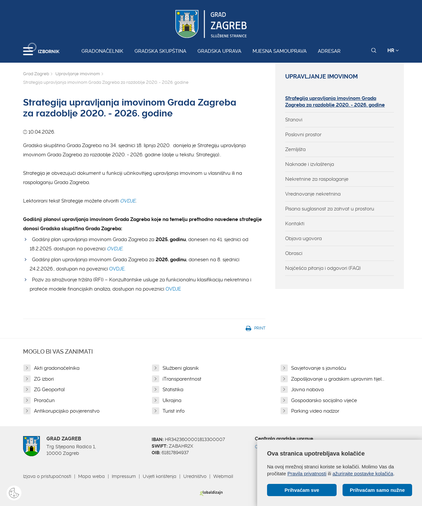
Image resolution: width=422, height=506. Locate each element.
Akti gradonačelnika (56, 368)
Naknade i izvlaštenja (309, 164)
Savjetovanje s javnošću (318, 368)
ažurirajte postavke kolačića (362, 473)
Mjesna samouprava (280, 51)
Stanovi (293, 120)
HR (393, 50)
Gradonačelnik (102, 51)
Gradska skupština (160, 51)
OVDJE (128, 201)
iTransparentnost (182, 379)
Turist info (174, 411)
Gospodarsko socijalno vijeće (324, 400)
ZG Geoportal (49, 390)
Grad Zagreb (36, 73)
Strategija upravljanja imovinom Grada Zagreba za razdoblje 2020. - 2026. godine (335, 101)
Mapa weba (91, 476)
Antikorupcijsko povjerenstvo (67, 411)
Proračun (44, 400)
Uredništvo (194, 476)
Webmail (223, 476)
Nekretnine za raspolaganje (316, 179)
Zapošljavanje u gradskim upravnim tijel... (337, 379)
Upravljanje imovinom (77, 73)
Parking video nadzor (315, 411)
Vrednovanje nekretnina (313, 194)
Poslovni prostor (303, 135)
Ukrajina (172, 400)
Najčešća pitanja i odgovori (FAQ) (323, 268)
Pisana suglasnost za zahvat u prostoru (329, 209)
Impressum (124, 476)
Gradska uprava (219, 51)
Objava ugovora (303, 238)
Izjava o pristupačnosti (47, 476)
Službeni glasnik (181, 368)
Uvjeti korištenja (159, 476)
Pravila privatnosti (306, 473)
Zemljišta (295, 149)
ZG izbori (44, 379)
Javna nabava (307, 390)
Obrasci (293, 253)
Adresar (329, 51)
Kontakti (294, 224)
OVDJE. (117, 269)
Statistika (173, 390)
